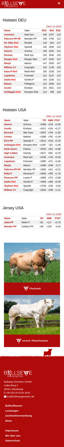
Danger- (10, 59)
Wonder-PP (10, 226)
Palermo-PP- (12, 38)
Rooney (8, 55)
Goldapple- (12, 92)
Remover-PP (11, 177)
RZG (44, 30)
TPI (44, 120)
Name (7, 30)
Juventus (9, 34)
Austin (7, 88)
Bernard (8, 132)
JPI (41, 218)
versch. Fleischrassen (32, 340)
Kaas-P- (10, 71)
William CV (10, 67)
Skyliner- (11, 47)
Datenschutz (12, 440)
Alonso (8, 51)
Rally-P (8, 173)
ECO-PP (8, 140)
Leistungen (11, 410)
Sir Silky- (11, 42)
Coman (8, 136)
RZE (58, 30)
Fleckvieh (32, 288)
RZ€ (51, 30)
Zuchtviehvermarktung (18, 415)
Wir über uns (12, 435)
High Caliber (11, 153)
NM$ (50, 120)
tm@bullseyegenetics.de (19, 396)
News (8, 420)
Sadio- (10, 79)
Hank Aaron (10, 149)
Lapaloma (9, 75)
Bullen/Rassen (13, 405)
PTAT (57, 120)
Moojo (7, 63)
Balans (8, 83)
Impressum (11, 430)
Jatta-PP (8, 222)
